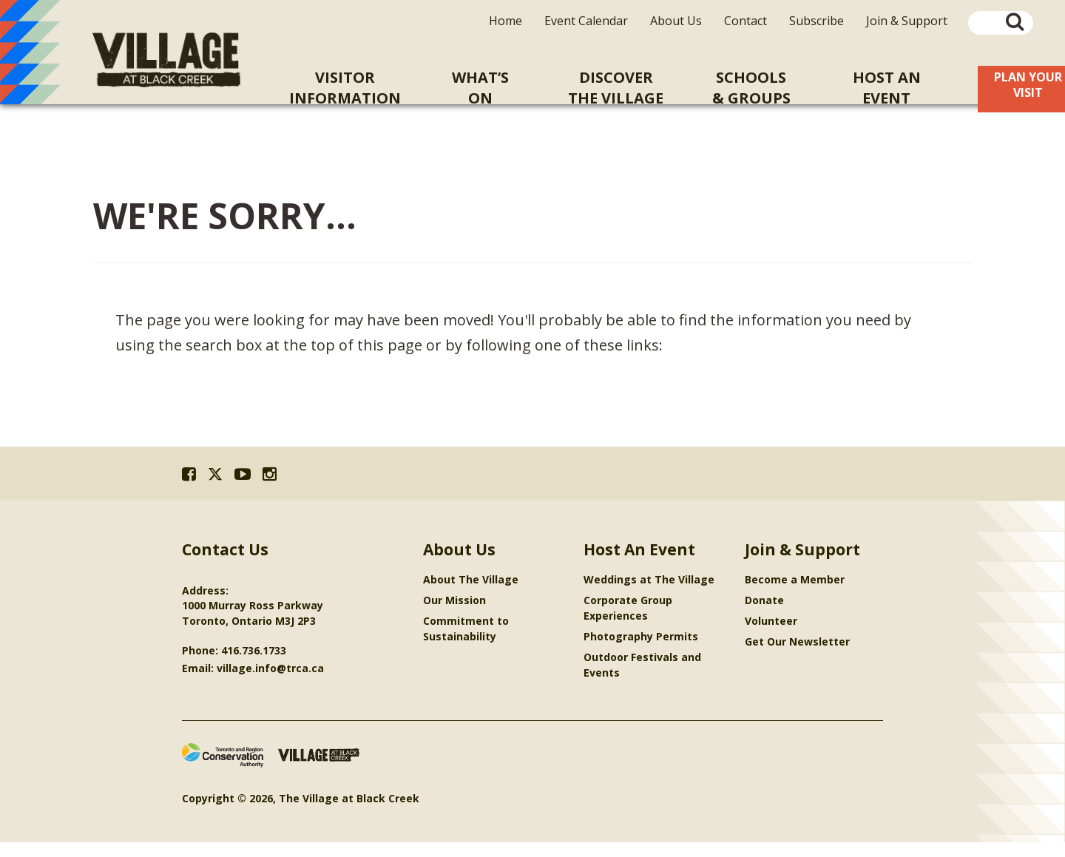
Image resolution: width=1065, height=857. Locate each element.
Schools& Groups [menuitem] (751, 87)
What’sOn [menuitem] (480, 87)
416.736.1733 (253, 665)
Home (505, 21)
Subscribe (816, 21)
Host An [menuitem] (886, 88)
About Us (676, 21)
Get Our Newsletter (797, 656)
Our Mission (454, 615)
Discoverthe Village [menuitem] (615, 87)
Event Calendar (586, 21)
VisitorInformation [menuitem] (345, 87)
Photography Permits (641, 651)
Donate (764, 615)
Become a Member (795, 594)
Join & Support (906, 21)
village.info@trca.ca (270, 683)
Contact (745, 21)
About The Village (470, 594)
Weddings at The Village (649, 594)
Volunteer (771, 636)
